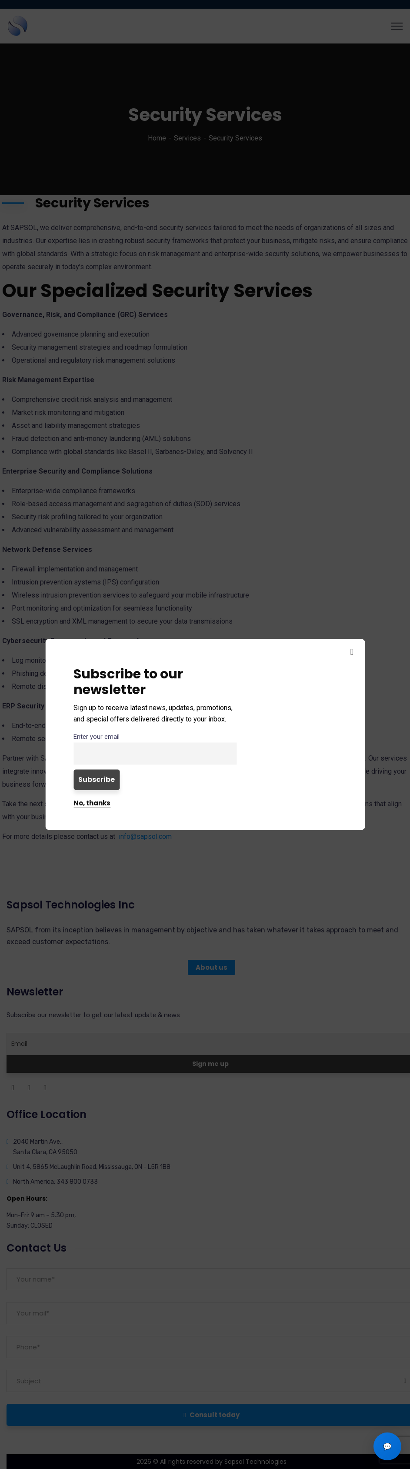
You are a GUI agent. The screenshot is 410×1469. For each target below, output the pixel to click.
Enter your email (96, 737)
